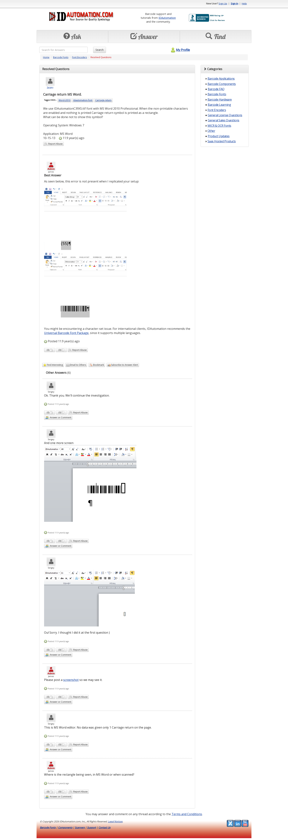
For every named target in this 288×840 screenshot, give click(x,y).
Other (211, 131)
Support (91, 827)
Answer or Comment (58, 417)
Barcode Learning (219, 105)
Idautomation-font (82, 100)
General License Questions (225, 115)
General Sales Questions (223, 120)
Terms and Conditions (187, 814)
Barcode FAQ (216, 89)
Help (244, 3)
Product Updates (219, 136)
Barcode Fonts (60, 57)
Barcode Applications (221, 79)
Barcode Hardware (220, 99)
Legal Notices (115, 821)
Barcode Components (222, 84)
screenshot (71, 680)
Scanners (80, 827)
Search (100, 49)
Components (65, 827)
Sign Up (223, 3)
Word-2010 (64, 100)
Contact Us (104, 827)
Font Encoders (79, 57)
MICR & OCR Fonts (219, 126)
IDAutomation (167, 17)
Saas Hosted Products (222, 141)
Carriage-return (103, 100)
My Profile (180, 50)
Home (46, 57)
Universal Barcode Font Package (66, 333)
